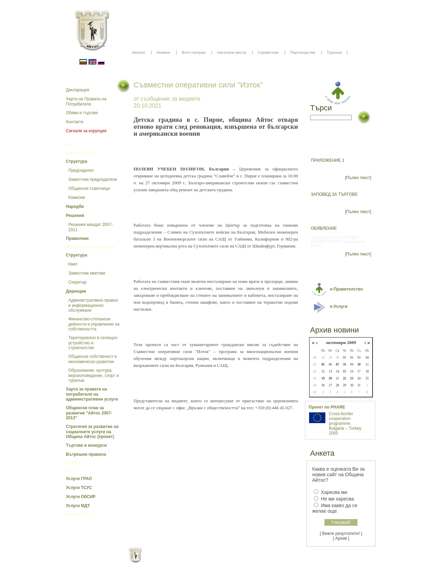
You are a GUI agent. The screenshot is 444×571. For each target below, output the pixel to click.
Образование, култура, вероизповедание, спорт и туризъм (93, 375)
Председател (81, 170)
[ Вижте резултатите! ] (341, 533)
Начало (138, 52)
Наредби (75, 206)
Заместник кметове (86, 273)
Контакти (74, 121)
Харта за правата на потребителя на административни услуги (92, 394)
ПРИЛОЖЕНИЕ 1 (327, 160)
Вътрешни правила (86, 454)
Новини (163, 52)
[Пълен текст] (358, 178)
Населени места (231, 52)
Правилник (77, 238)
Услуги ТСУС (79, 487)
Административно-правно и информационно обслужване (93, 305)
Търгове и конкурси (86, 445)
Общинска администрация (89, 246)
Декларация (77, 89)
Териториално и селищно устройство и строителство (93, 342)
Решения (75, 215)
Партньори (228, 561)
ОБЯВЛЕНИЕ (324, 228)
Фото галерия (194, 52)
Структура (76, 161)
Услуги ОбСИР (80, 496)
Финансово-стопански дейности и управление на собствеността (94, 324)
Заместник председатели (92, 179)
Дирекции (76, 291)
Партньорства (302, 52)
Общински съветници (89, 188)
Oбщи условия (195, 561)
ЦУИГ (69, 470)
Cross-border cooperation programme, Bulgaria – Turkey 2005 (345, 423)
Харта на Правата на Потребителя (86, 101)
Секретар (77, 282)
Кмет (68, 145)
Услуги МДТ (78, 505)
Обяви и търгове (82, 112)
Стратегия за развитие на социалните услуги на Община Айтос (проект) (92, 431)
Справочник (268, 52)
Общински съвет (79, 153)
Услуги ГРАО (79, 478)
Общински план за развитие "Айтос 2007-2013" (89, 412)
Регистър (72, 462)
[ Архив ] (341, 538)
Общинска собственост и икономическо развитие (92, 359)
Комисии (76, 197)
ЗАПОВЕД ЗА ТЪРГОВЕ (334, 194)
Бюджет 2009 (76, 514)
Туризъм (334, 52)
